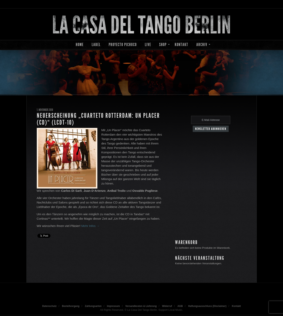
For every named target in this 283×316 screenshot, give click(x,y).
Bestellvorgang (71, 306)
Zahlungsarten (93, 306)
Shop (163, 44)
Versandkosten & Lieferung (141, 306)
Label (96, 44)
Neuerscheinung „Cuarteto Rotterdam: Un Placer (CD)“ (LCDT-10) (98, 119)
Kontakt (181, 44)
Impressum (113, 306)
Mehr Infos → (90, 226)
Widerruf (167, 306)
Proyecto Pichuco (123, 44)
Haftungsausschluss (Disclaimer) (207, 306)
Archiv (201, 44)
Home (80, 44)
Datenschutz (49, 306)
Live (148, 44)
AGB (180, 306)
